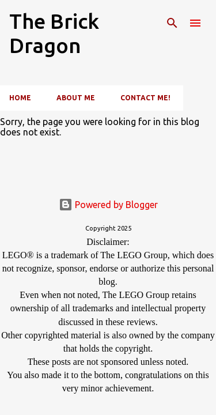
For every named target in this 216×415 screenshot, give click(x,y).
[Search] (172, 23)
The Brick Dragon (54, 33)
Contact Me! (145, 97)
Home (20, 97)
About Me (75, 97)
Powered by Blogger (108, 204)
